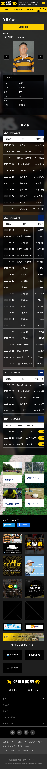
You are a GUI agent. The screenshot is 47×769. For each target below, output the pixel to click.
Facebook (23, 525)
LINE (14, 731)
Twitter (8, 525)
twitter (19, 732)
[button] (40, 57)
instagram (26, 732)
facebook (32, 732)
